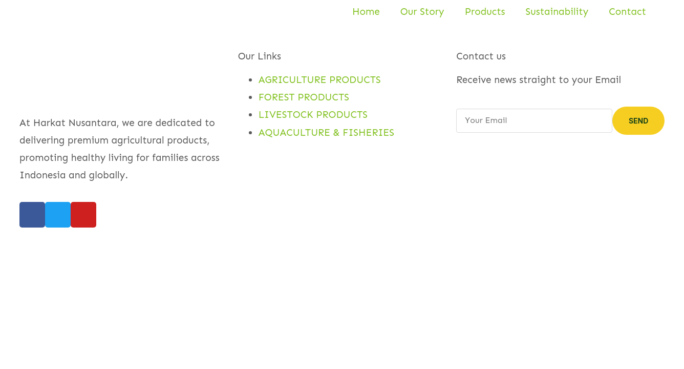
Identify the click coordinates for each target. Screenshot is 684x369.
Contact (627, 11)
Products (485, 11)
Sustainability (557, 11)
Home (366, 11)
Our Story (422, 11)
